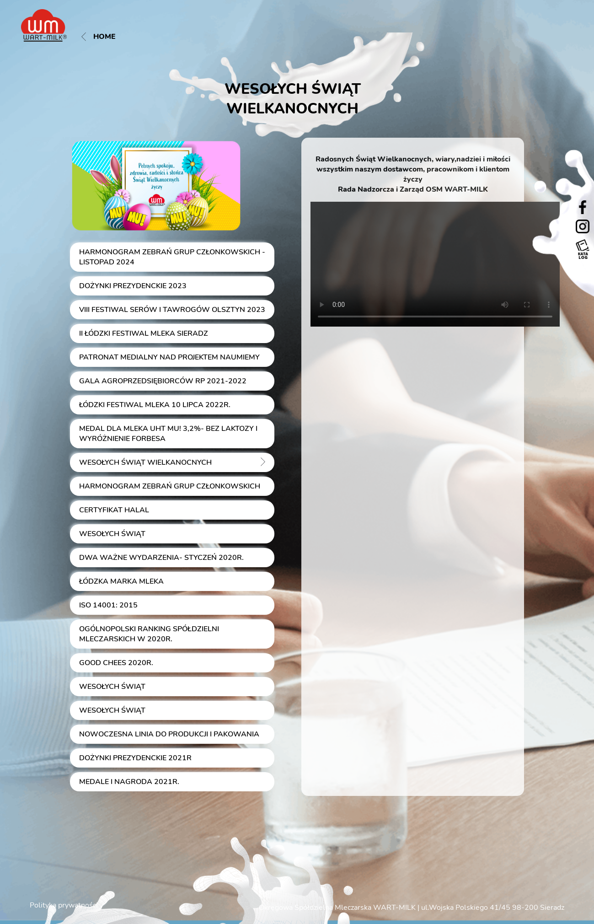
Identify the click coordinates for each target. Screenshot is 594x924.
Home (98, 37)
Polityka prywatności (64, 905)
